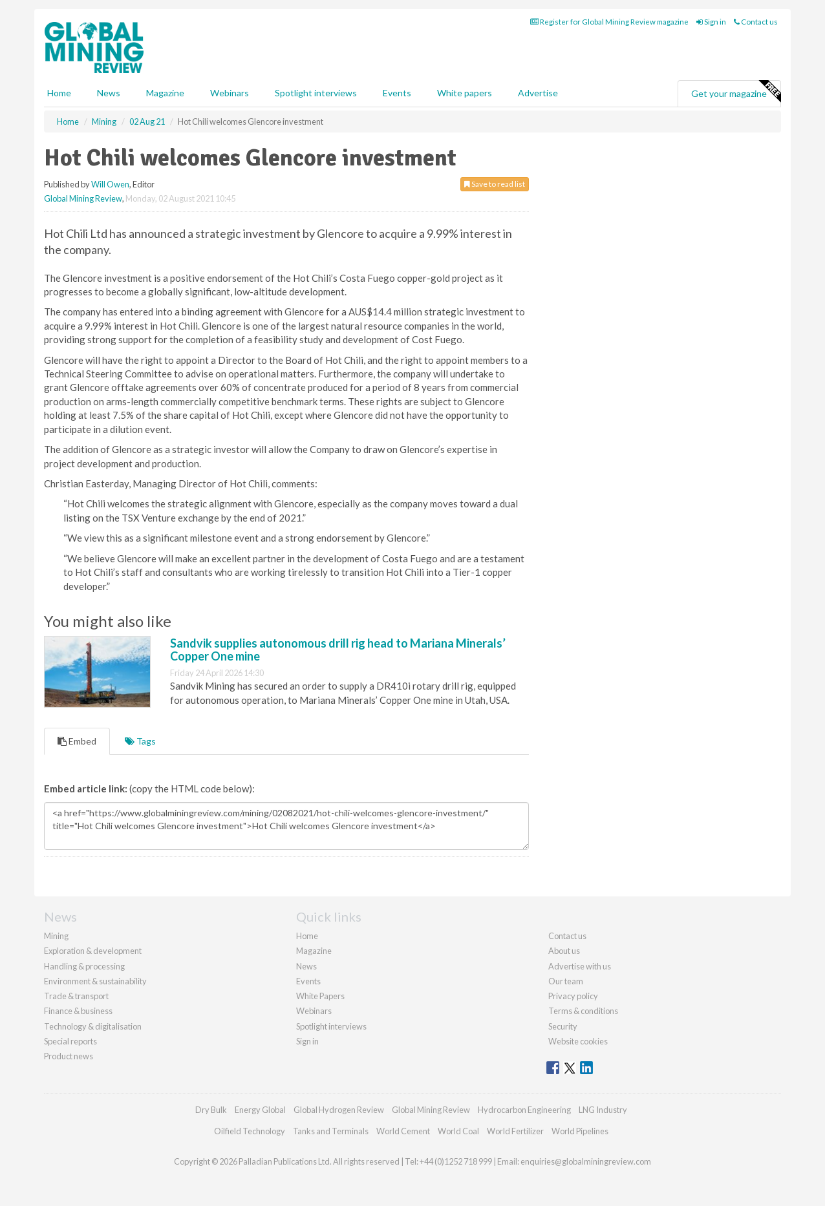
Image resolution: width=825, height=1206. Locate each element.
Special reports (70, 1041)
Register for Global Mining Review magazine (609, 21)
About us (564, 951)
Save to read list (494, 184)
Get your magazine (735, 92)
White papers (464, 92)
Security (562, 1026)
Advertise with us (579, 966)
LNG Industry (603, 1110)
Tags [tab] (140, 740)
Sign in (711, 21)
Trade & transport (76, 996)
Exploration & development (93, 951)
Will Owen (110, 184)
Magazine (165, 92)
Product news (68, 1056)
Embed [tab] (77, 740)
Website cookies (578, 1041)
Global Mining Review (83, 198)
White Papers (320, 996)
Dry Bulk (211, 1110)
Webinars (229, 92)
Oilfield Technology (249, 1131)
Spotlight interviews (316, 92)
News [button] (108, 92)
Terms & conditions (583, 1011)
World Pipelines (580, 1131)
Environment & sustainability (95, 981)
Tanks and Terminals (331, 1131)
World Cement (403, 1131)
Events (397, 92)
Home (59, 92)
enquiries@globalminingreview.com (585, 1161)
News (306, 966)
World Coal (458, 1131)
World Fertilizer (515, 1131)
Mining (56, 936)
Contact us (756, 21)
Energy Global (260, 1110)
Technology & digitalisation (93, 1026)
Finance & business (78, 1011)
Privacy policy (573, 996)
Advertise (538, 92)
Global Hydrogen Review (339, 1110)
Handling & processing (84, 966)
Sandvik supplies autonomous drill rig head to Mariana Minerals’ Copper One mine (338, 649)
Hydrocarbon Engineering (524, 1110)
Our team (565, 981)
